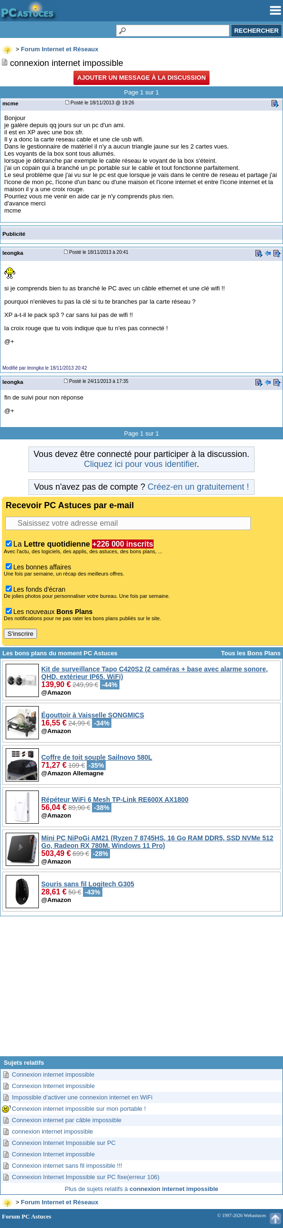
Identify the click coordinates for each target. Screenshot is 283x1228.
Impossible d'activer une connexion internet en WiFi (82, 1097)
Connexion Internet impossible (53, 1085)
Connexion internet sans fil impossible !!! (67, 1165)
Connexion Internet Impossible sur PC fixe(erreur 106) (85, 1177)
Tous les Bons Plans (251, 653)
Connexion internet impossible (53, 1074)
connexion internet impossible (52, 1131)
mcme (10, 103)
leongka (12, 253)
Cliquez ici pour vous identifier (140, 464)
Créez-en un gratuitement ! (198, 487)
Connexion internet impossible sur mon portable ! (79, 1108)
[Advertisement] (141, 989)
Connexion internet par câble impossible (66, 1120)
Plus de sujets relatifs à (142, 1188)
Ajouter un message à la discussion (141, 77)
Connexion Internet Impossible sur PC (64, 1142)
